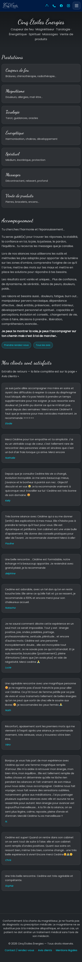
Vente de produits (19, 195)
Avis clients (45, 950)
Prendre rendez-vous (16, 345)
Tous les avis (43, 345)
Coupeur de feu (17, 70)
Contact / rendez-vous (19, 950)
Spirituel (12, 153)
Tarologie (13, 112)
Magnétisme (15, 91)
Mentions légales (66, 950)
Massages (13, 174)
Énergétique (15, 132)
